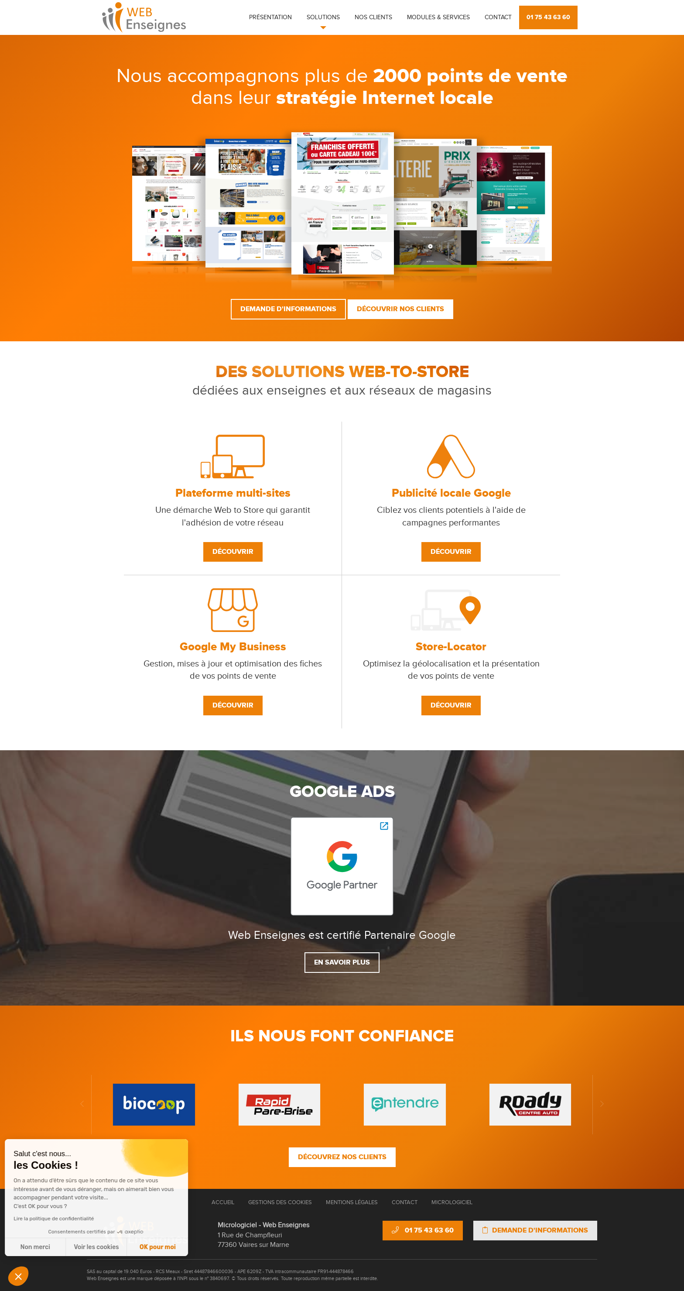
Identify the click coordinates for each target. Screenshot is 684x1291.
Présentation (270, 17)
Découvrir (232, 551)
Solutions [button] (323, 17)
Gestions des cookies (280, 1202)
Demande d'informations (288, 309)
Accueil (223, 1202)
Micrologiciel (451, 1202)
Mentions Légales (352, 1202)
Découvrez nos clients (342, 1157)
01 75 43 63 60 (548, 17)
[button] (18, 1276)
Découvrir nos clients (400, 309)
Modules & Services (438, 17)
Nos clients (373, 17)
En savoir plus (342, 962)
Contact (498, 17)
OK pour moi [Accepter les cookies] (80, 1247)
